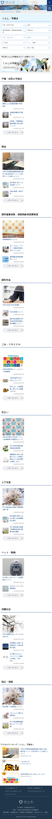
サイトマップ (9, 794)
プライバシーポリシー (12, 791)
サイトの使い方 (10, 788)
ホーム (4, 12)
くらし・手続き (15, 12)
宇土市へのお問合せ (34, 788)
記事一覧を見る (13, 132)
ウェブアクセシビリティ (35, 791)
